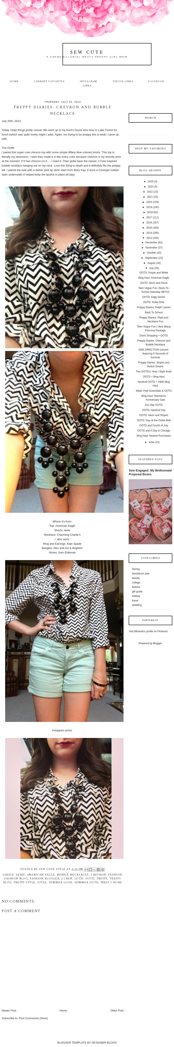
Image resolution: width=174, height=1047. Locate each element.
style (42, 882)
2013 (149, 237)
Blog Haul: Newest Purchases (154, 435)
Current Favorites (49, 81)
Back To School (154, 312)
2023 (151, 186)
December (151, 242)
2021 (150, 196)
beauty (136, 578)
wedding (137, 605)
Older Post (117, 1010)
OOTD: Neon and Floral (153, 282)
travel (135, 600)
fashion (115, 874)
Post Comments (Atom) (33, 1018)
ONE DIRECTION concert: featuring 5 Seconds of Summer (154, 353)
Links (87, 86)
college (136, 582)
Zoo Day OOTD (154, 404)
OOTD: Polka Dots (153, 302)
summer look (60, 882)
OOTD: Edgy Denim (153, 297)
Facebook (156, 81)
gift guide (137, 591)
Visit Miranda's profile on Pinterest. (148, 631)
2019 (149, 207)
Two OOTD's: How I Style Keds (153, 371)
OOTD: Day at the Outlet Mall (154, 420)
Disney (136, 569)
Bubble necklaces (73, 874)
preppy (102, 878)
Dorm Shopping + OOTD (154, 335)
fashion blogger (45, 878)
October (151, 252)
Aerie (20, 874)
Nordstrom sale (140, 573)
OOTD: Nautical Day (153, 410)
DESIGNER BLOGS (104, 1042)
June (151, 442)
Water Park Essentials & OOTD (154, 390)
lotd (79, 878)
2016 (149, 222)
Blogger (157, 643)
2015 (149, 227)
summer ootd (87, 882)
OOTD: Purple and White (153, 272)
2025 (151, 181)
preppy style (24, 882)
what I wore (111, 882)
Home (14, 81)
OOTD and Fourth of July (153, 425)
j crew (67, 878)
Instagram (88, 81)
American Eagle (41, 874)
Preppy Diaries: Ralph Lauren (154, 307)
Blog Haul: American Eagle (153, 277)
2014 (149, 232)
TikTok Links (123, 81)
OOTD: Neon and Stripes (153, 415)
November (151, 247)
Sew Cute (87, 52)
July (151, 268)
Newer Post (9, 1010)
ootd (90, 878)
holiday (136, 596)
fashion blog (16, 878)
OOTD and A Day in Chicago (153, 430)
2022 (150, 191)
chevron (98, 874)
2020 (149, 202)
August (151, 263)
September (151, 257)
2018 (150, 212)
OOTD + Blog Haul (153, 376)
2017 (149, 217)
